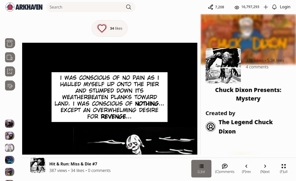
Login (285, 7)
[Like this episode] (110, 28)
